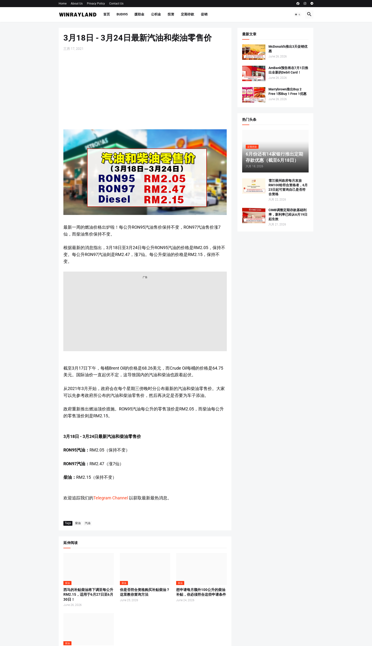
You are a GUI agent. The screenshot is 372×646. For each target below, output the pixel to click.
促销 (204, 14)
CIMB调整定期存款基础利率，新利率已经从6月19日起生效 (287, 214)
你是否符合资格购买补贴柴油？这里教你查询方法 (145, 592)
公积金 (156, 14)
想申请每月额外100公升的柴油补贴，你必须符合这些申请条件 (201, 592)
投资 (171, 14)
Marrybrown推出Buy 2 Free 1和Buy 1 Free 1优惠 (287, 91)
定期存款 (187, 14)
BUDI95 (122, 14)
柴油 (78, 523)
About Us (77, 3)
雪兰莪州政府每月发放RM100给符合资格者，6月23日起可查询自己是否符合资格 (288, 187)
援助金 (139, 14)
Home (62, 3)
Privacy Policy (96, 3)
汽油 (87, 523)
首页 (106, 14)
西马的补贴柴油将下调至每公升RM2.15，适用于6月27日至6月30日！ (88, 595)
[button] (298, 14)
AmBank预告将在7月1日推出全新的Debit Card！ (288, 70)
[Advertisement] (145, 90)
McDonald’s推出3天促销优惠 (287, 49)
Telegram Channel (110, 497)
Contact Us (116, 3)
